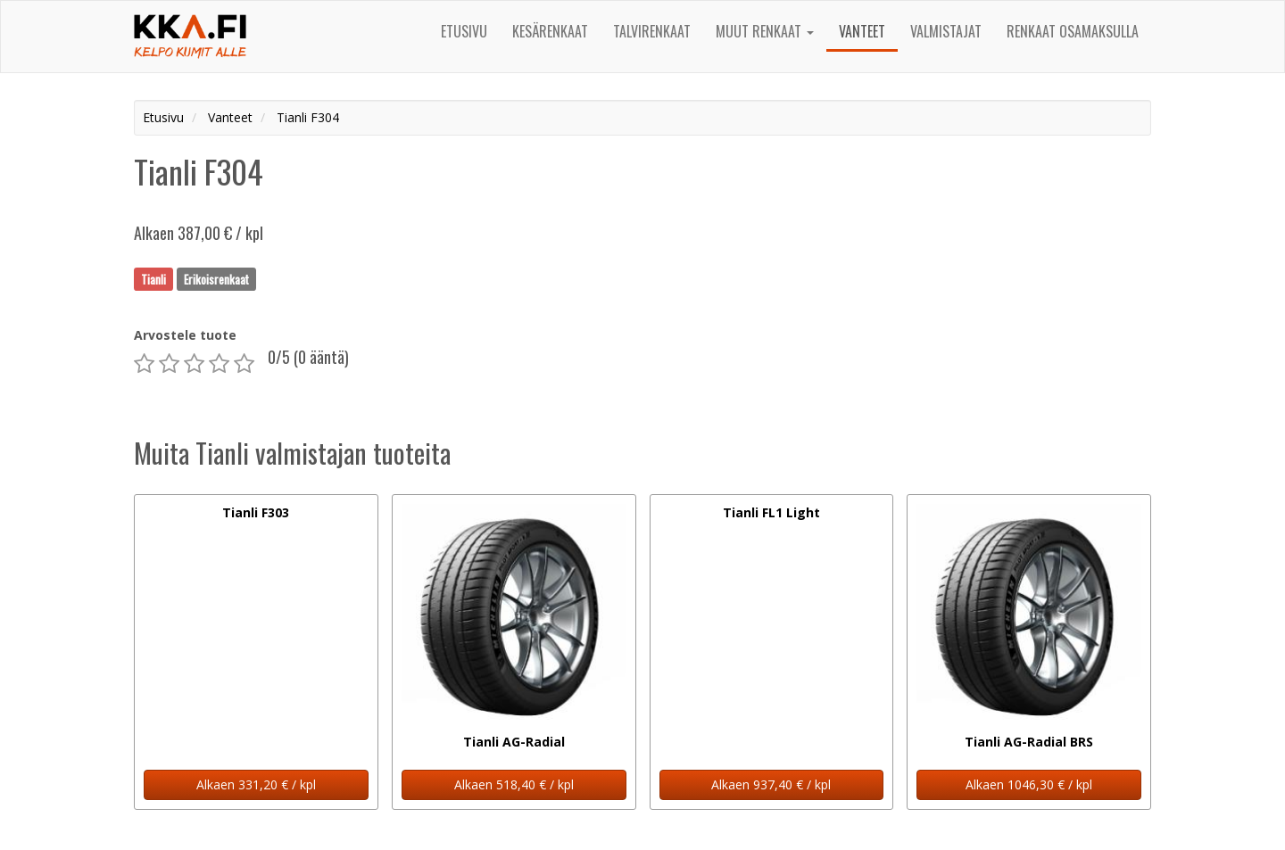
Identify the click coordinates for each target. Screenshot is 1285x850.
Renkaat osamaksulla (1073, 31)
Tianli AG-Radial (514, 741)
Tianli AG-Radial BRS (1029, 741)
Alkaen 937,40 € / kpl (771, 784)
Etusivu (464, 31)
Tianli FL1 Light (771, 512)
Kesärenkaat (550, 31)
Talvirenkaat (652, 31)
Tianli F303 (255, 512)
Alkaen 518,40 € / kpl (514, 784)
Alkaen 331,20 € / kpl (256, 784)
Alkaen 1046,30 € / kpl (1029, 784)
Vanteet (862, 31)
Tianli (153, 278)
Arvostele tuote (185, 334)
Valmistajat (946, 31)
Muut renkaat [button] (765, 31)
